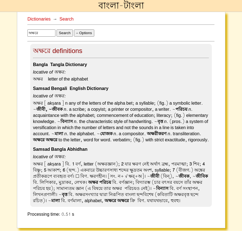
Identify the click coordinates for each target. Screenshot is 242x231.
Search (67, 19)
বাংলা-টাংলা (121, 6)
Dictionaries (39, 19)
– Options (84, 33)
